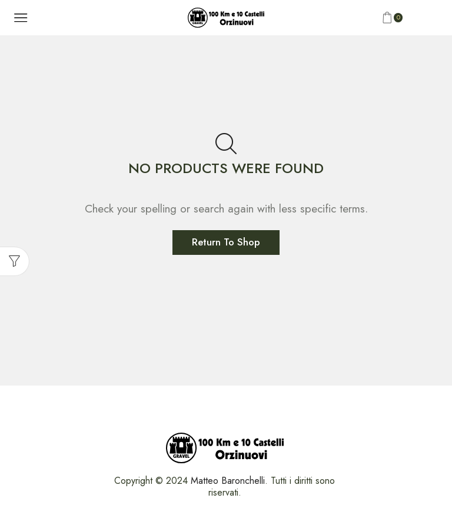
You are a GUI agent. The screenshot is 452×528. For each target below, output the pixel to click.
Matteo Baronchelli (228, 480)
